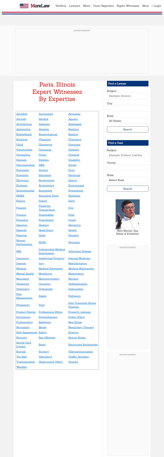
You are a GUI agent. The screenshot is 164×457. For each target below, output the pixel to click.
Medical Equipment (51, 268)
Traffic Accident (78, 356)
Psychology (23, 317)
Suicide (21, 351)
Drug (71, 170)
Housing (73, 235)
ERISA (20, 195)
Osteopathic (75, 289)
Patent (42, 296)
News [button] (86, 6)
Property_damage (79, 312)
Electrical (74, 175)
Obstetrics (22, 283)
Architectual (24, 124)
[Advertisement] (81, 55)
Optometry (23, 289)
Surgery (44, 351)
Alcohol (43, 119)
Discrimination (25, 165)
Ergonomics (75, 190)
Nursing (73, 278)
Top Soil (21, 356)
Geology (44, 225)
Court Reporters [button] (103, 6)
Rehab (42, 327)
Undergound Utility (51, 361)
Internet (21, 263)
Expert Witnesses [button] (128, 6)
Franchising (46, 220)
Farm (71, 200)
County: (111, 162)
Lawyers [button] (74, 6)
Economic (22, 175)
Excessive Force (49, 195)
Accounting (46, 113)
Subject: (112, 90)
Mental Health (25, 273)
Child (19, 144)
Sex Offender (47, 337)
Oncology (45, 283)
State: (110, 115)
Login (156, 6)
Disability (74, 159)
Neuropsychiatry (49, 278)
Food (71, 214)
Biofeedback (24, 134)
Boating (73, 134)
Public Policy (76, 317)
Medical (21, 268)
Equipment (45, 190)
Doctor (72, 165)
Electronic (22, 180)
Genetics (21, 225)
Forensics (22, 220)
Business (21, 139)
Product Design (26, 312)
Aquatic (73, 119)
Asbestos (44, 124)
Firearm (21, 214)
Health (72, 230)
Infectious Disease (79, 251)
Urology (73, 361)
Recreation (23, 327)
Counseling (23, 154)
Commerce (45, 144)
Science (73, 332)
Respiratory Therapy (81, 327)
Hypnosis (74, 242)
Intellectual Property (51, 258)
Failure (20, 200)
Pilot (42, 305)
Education (45, 175)
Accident (21, 113)
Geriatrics (74, 225)
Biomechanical (48, 134)
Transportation (25, 361)
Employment (46, 180)
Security (21, 337)
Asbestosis (75, 124)
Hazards (21, 230)
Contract (73, 149)
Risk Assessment (26, 332)
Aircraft (21, 119)
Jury (41, 263)
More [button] (145, 6)
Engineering (46, 185)
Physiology (23, 305)
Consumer (45, 149)
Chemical (45, 139)
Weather (21, 367)
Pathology (74, 296)
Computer (74, 144)
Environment (76, 185)
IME (18, 251)
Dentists (44, 159)
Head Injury (46, 230)
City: (110, 103)
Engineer (22, 185)
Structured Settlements (83, 344)
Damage (21, 159)
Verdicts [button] (60, 6)
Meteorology (76, 273)
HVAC (42, 242)
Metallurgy (45, 273)
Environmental (25, 190)
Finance (21, 207)
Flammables (46, 214)
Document (22, 170)
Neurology (22, 278)
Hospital (21, 235)
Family (43, 200)
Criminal (73, 154)
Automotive (23, 129)
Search (127, 129)
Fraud (72, 220)
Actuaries (74, 113)
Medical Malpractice (81, 268)
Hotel (42, 235)
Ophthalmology (77, 283)
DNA (42, 165)
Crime (42, 154)
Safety (43, 332)
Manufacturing (77, 263)
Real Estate (75, 322)
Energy (72, 180)
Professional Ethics (51, 312)
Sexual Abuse (77, 337)
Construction (24, 149)
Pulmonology (24, 322)
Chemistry (74, 139)
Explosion (74, 195)
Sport (42, 344)
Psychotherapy (48, 317)
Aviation (44, 129)
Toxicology (45, 356)
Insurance (22, 258)
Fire (70, 207)
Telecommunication (80, 351)
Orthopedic (46, 289)
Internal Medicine (79, 258)
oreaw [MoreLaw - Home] (34, 6)
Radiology (45, 322)
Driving (43, 170)
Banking (73, 129)
